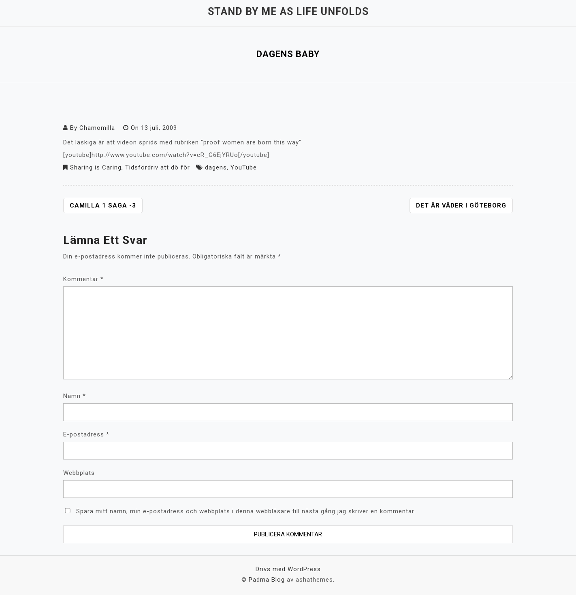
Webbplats (79, 472)
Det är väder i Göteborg (461, 205)
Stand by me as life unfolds (288, 11)
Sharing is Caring (96, 167)
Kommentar (83, 279)
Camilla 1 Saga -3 (103, 205)
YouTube (243, 167)
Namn (74, 396)
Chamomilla (97, 127)
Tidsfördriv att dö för (157, 167)
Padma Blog (267, 579)
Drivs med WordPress (288, 569)
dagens (216, 167)
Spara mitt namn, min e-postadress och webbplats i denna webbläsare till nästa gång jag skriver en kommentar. (246, 511)
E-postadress (86, 434)
